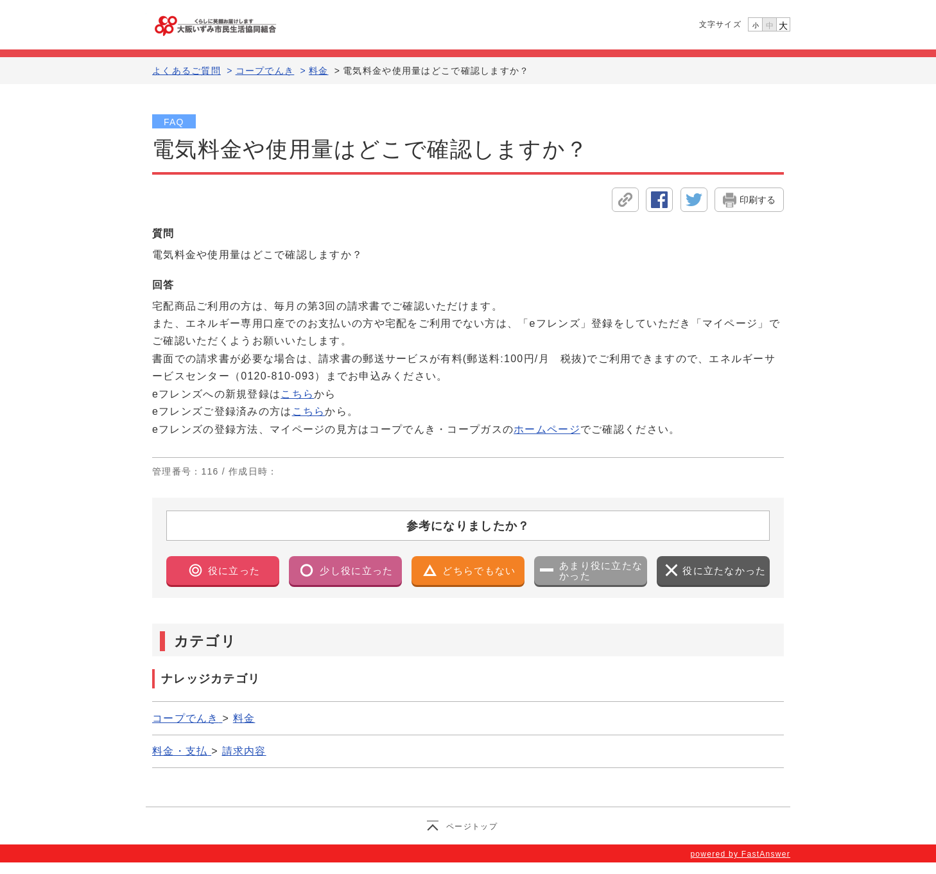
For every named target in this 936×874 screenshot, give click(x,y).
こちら (297, 394)
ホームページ (547, 429)
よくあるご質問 (186, 71)
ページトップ (472, 826)
